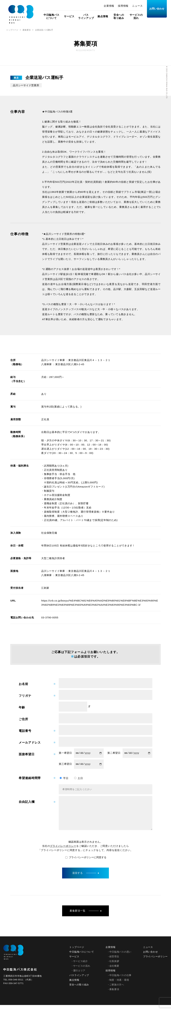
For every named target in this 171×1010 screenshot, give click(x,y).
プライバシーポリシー (63, 851)
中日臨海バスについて (51, 16)
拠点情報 (103, 16)
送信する (85, 877)
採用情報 (123, 5)
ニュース (137, 5)
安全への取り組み (119, 16)
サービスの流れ (136, 16)
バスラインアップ (86, 16)
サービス (69, 16)
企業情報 (109, 5)
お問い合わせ (156, 8)
